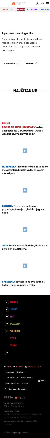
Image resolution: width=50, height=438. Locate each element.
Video (13, 345)
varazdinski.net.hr (11, 417)
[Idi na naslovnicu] (20, 6)
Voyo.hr (21, 406)
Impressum (9, 372)
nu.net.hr (7, 424)
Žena (13, 338)
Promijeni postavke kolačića (16, 389)
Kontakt (25, 383)
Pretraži (31, 63)
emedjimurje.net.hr (11, 414)
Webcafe (15, 331)
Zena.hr (14, 406)
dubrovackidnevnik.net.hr (14, 421)
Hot (12, 316)
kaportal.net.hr (35, 414)
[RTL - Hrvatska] (8, 397)
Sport (13, 309)
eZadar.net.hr (31, 421)
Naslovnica (11, 63)
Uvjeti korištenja (11, 377)
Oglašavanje (21, 372)
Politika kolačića (27, 377)
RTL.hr (6, 406)
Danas (14, 302)
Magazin (15, 324)
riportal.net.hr (25, 417)
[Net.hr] (20, 397)
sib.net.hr (24, 414)
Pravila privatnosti (12, 383)
